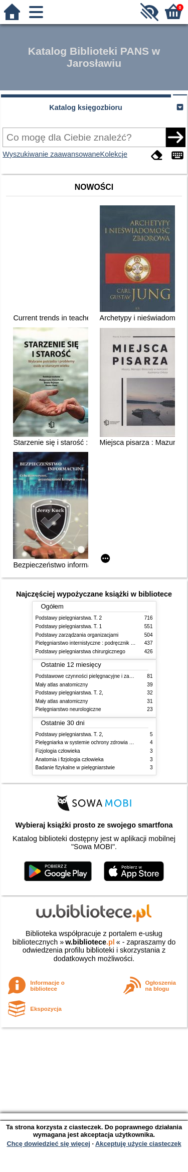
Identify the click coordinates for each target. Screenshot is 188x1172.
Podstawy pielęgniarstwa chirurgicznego (80, 651)
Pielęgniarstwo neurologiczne (68, 709)
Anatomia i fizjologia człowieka (70, 759)
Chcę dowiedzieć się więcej (48, 1143)
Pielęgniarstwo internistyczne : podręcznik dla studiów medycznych (110, 643)
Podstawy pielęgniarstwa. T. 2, (69, 692)
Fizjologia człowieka (58, 751)
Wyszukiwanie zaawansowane (51, 154)
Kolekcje (113, 154)
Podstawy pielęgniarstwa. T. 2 (69, 618)
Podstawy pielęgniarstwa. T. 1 (69, 626)
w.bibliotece (90, 942)
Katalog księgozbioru (85, 107)
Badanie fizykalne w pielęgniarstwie (75, 767)
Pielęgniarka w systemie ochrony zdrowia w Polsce (92, 742)
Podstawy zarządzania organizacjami (77, 635)
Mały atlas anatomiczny (62, 684)
